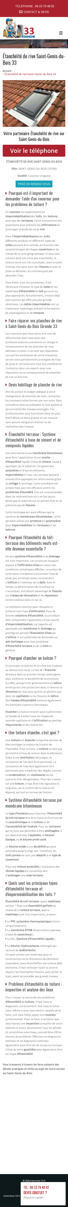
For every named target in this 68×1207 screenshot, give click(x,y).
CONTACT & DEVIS (36, 12)
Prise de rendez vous (34, 184)
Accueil (7, 71)
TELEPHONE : (34, 6)
